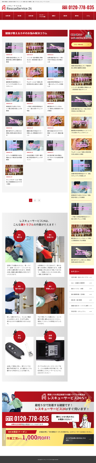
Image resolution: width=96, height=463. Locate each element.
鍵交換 (65, 16)
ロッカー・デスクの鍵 (42, 16)
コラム (88, 16)
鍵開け (53, 16)
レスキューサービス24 (47, 459)
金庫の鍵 (30, 16)
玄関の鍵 (8, 16)
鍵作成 (76, 16)
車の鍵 (19, 16)
